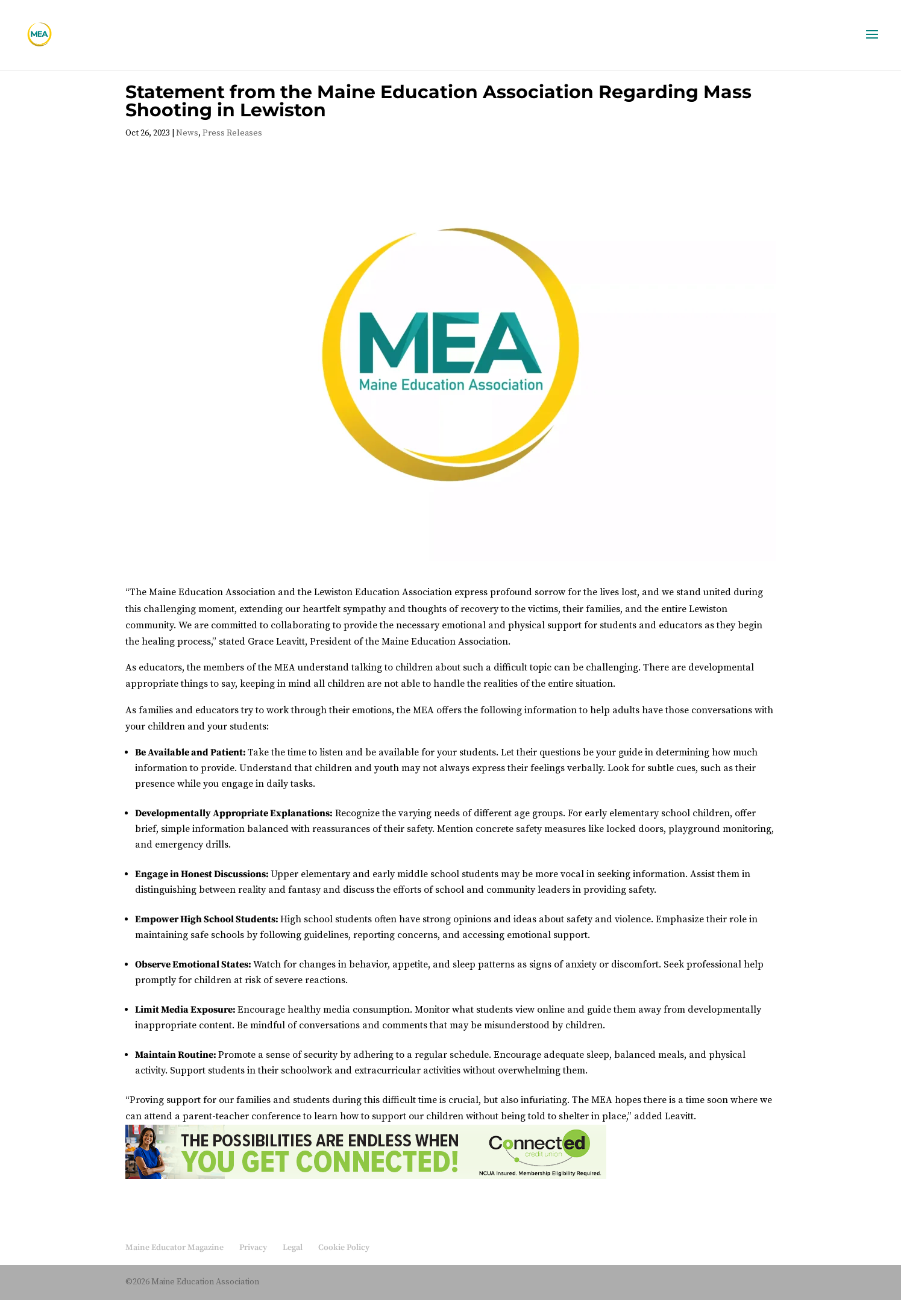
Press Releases (232, 133)
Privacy (253, 1247)
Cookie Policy (343, 1247)
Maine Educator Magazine (174, 1247)
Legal (293, 1247)
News (187, 133)
